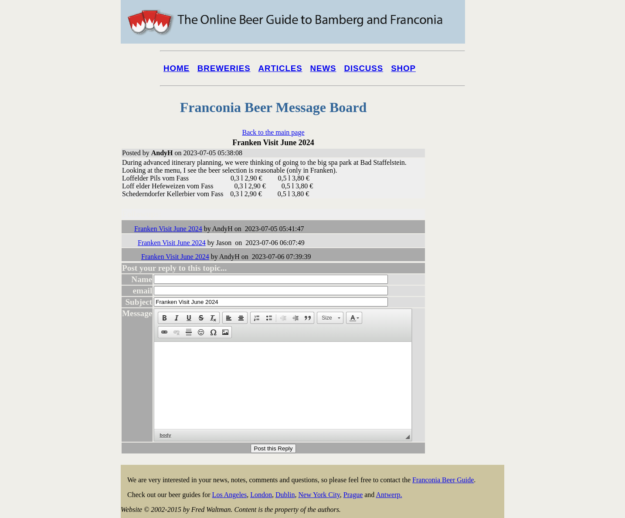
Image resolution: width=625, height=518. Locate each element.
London (261, 494)
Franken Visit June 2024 (168, 228)
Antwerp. (389, 494)
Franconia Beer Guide (443, 480)
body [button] (165, 435)
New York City (319, 494)
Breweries (224, 68)
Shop (403, 68)
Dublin (285, 494)
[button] (164, 318)
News (323, 68)
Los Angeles (229, 494)
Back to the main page (273, 132)
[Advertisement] (469, 332)
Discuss (363, 68)
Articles (280, 68)
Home (176, 68)
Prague (353, 494)
